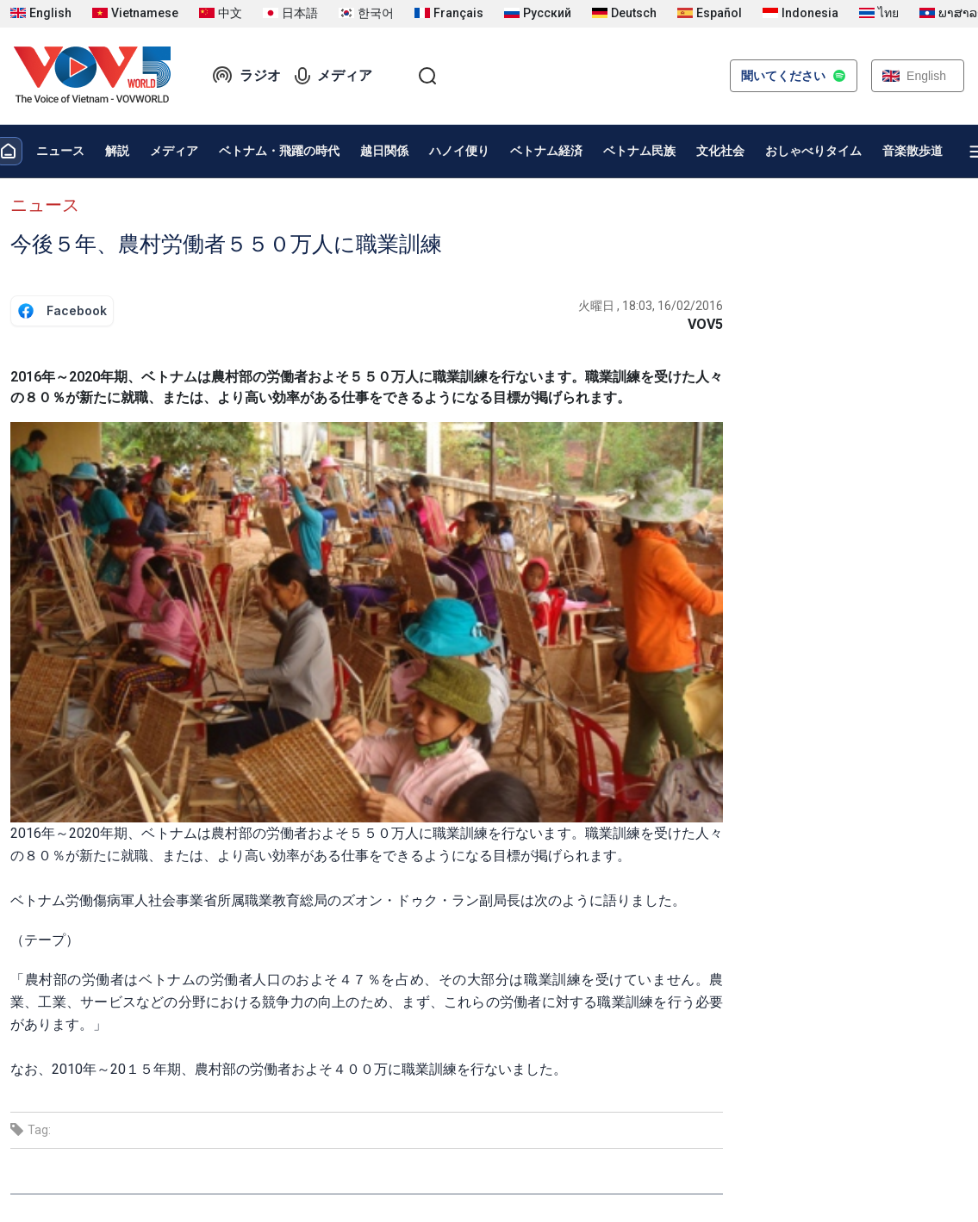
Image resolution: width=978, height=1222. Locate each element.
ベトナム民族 (639, 151)
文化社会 (720, 151)
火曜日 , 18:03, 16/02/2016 (650, 306)
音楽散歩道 (912, 151)
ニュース (60, 151)
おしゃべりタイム (813, 151)
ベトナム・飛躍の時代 (279, 151)
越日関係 (384, 151)
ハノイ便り (459, 151)
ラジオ (246, 75)
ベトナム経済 (546, 151)
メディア (333, 75)
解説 (117, 151)
